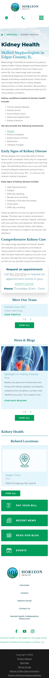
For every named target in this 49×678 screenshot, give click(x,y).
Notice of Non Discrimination (24, 671)
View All (24, 325)
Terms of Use (24, 667)
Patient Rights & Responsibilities (24, 675)
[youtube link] (24, 631)
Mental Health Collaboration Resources (24, 617)
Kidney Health (12, 432)
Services (12, 35)
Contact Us (24, 608)
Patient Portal (24, 601)
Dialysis (10, 131)
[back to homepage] (2, 35)
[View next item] (31, 319)
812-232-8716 (18, 274)
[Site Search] (6, 17)
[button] (41, 17)
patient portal (24, 283)
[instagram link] (32, 631)
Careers (24, 593)
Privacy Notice (24, 659)
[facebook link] (16, 631)
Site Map (24, 663)
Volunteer (24, 585)
